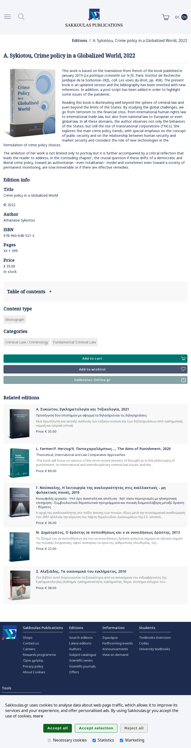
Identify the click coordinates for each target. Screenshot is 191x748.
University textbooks (154, 649)
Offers (74, 672)
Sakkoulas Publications (43, 627)
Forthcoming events (117, 643)
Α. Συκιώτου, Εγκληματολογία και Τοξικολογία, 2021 (82, 409)
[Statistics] (94, 740)
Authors (75, 649)
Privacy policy (33, 666)
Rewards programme (39, 654)
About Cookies (34, 672)
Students (147, 627)
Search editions (81, 637)
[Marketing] (121, 740)
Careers (29, 649)
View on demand (115, 654)
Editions (79, 40)
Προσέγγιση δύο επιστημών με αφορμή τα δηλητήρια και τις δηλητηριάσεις (91, 415)
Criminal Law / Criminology (26, 342)
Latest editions (80, 643)
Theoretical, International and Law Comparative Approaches (80, 455)
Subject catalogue (82, 654)
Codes (144, 643)
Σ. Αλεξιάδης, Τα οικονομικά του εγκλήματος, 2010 (81, 571)
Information (113, 627)
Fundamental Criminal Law (74, 342)
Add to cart (134, 358)
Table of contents (29, 292)
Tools (6, 688)
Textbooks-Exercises (155, 637)
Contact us (31, 643)
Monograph (14, 319)
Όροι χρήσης (33, 660)
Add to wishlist (132, 369)
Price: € (46, 431)
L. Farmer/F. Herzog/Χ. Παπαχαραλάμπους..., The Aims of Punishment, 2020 (103, 448)
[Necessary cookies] (49, 740)
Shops (28, 637)
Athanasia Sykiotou (19, 220)
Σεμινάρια (110, 637)
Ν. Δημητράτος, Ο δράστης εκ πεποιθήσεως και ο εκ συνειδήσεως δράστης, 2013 (108, 532)
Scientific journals (82, 666)
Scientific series (81, 660)
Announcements (115, 649)
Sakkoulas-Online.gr (130, 380)
